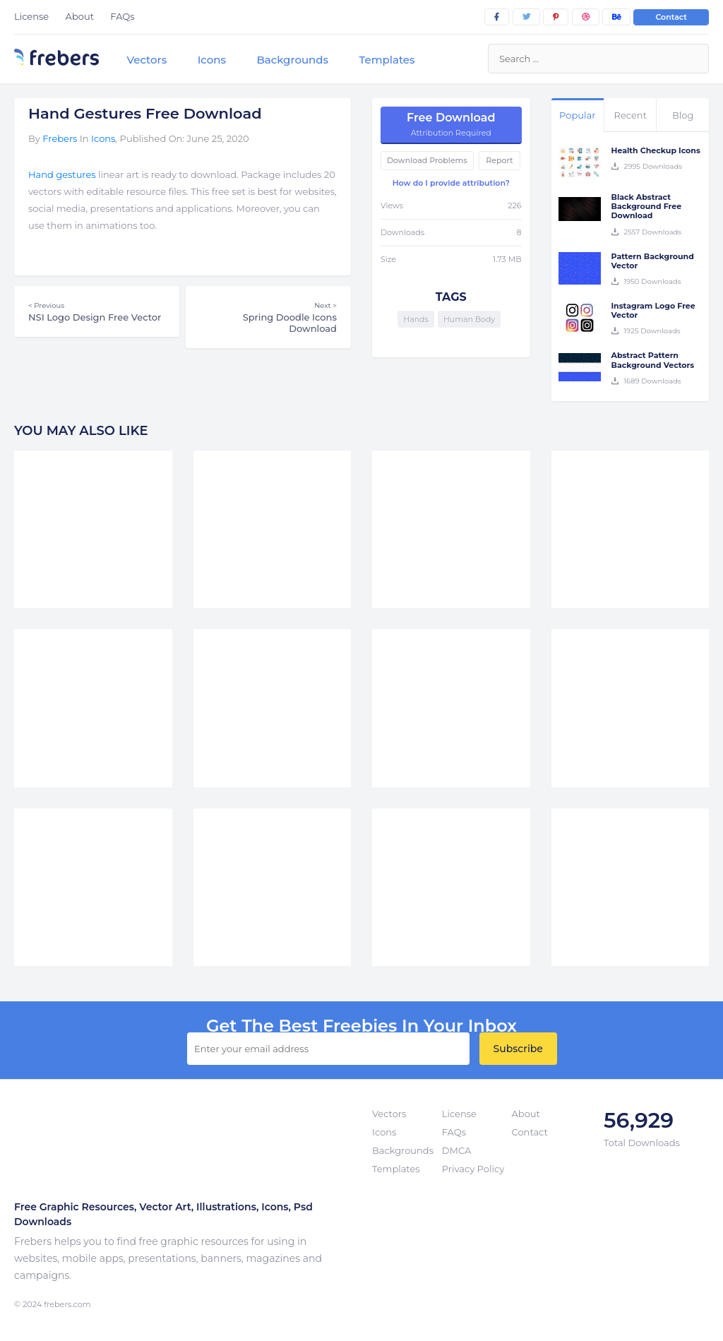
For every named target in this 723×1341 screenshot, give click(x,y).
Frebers (59, 138)
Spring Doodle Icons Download (268, 317)
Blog (682, 115)
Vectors (146, 59)
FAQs (122, 16)
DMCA (456, 1150)
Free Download (451, 124)
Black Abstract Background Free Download (646, 206)
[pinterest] (555, 16)
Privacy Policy (473, 1168)
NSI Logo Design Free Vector (96, 311)
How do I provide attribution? (451, 183)
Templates (386, 59)
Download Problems (427, 160)
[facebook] (496, 16)
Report (499, 160)
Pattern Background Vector (652, 260)
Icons (212, 59)
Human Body (469, 319)
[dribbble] (585, 16)
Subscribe (518, 1048)
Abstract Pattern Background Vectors (653, 359)
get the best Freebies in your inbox (361, 1026)
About (80, 16)
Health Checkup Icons (655, 150)
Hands (416, 319)
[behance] (616, 16)
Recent (630, 115)
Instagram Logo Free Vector (653, 310)
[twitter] (526, 16)
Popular (577, 115)
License (31, 16)
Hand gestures (62, 174)
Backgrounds (292, 59)
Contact (671, 17)
